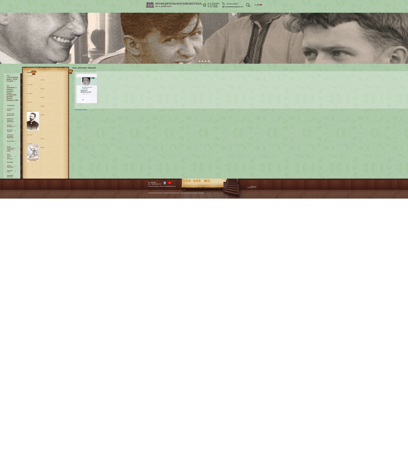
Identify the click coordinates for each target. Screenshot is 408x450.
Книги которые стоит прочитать (10, 156)
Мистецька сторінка (10, 130)
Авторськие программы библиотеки (10, 136)
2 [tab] (202, 61)
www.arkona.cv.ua (251, 187)
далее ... (43, 79)
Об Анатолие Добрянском (10, 114)
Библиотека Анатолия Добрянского (10, 120)
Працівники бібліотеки (10, 176)
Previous (4, 38)
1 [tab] (199, 61)
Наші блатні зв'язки (10, 109)
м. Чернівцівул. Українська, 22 (154, 183)
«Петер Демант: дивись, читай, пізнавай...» (13, 78)
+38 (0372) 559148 (230, 3)
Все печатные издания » (81, 109)
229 (205, 181)
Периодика (10, 162)
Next (404, 38)
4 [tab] (209, 61)
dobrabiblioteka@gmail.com (232, 7)
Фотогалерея (10, 141)
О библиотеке (11, 105)
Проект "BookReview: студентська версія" (10, 149)
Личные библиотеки (10, 166)
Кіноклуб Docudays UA (10, 125)
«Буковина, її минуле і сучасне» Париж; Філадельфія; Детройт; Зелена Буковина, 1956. (13, 93)
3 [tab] (206, 61)
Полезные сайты (10, 171)
